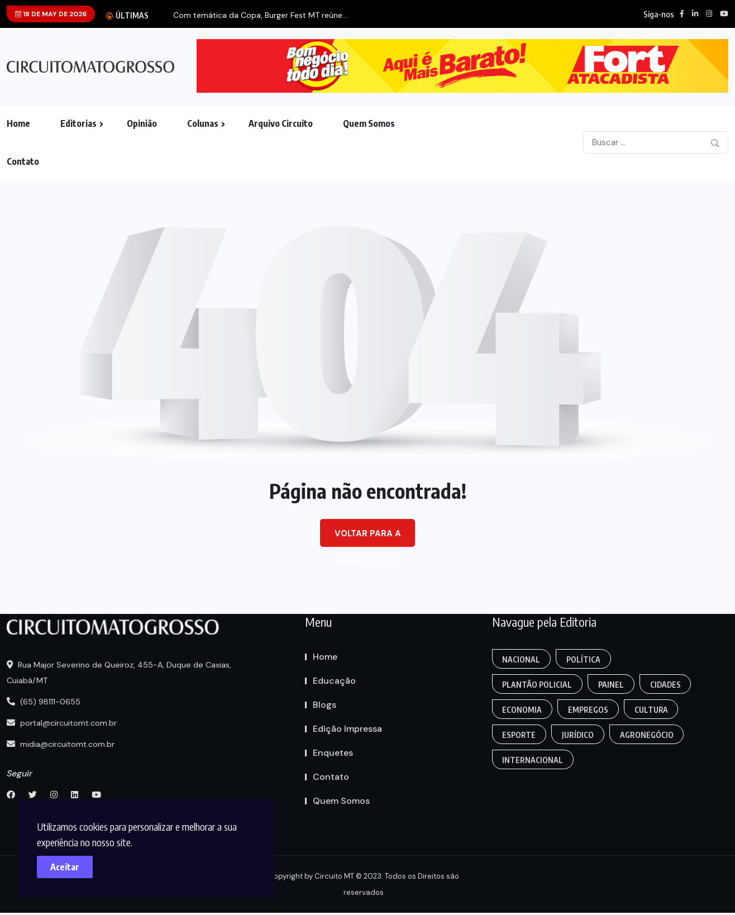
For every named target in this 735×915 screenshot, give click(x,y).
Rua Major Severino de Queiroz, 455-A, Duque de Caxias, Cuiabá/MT (121, 672)
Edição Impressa (347, 729)
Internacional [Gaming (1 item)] (533, 760)
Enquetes (333, 753)
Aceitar (67, 864)
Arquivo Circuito (281, 123)
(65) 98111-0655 (45, 701)
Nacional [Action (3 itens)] (522, 659)
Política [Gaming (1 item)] (584, 659)
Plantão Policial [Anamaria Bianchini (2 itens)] (537, 684)
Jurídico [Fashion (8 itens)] (578, 735)
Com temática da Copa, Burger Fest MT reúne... (260, 15)
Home (18, 123)
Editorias (78, 123)
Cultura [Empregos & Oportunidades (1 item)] (652, 709)
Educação (334, 681)
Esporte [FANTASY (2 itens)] (519, 735)
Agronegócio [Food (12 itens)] (647, 735)
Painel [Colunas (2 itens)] (611, 684)
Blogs (324, 705)
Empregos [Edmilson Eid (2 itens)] (589, 709)
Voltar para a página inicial (368, 537)
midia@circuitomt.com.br (62, 744)
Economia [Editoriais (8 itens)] (522, 709)
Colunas (202, 123)
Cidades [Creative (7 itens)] (666, 684)
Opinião (142, 123)
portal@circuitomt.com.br (64, 722)
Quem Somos (369, 123)
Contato (23, 161)
